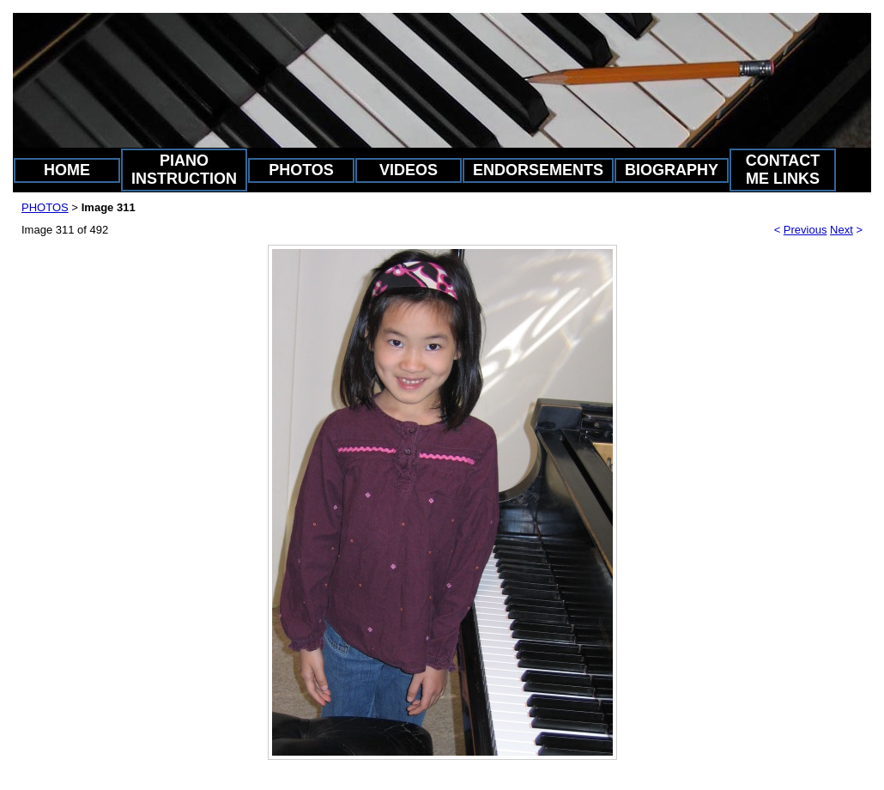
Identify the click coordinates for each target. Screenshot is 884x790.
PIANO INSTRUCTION (184, 169)
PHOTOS (301, 170)
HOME (67, 170)
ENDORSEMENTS (538, 170)
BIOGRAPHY (671, 170)
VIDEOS (408, 170)
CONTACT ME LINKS (783, 169)
